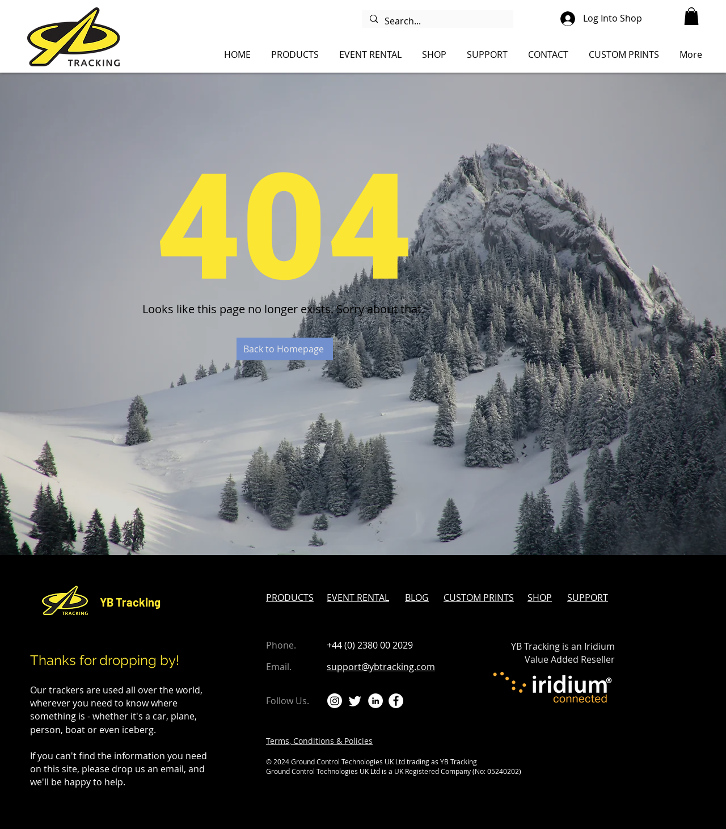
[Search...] (437, 21)
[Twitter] (355, 700)
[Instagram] (334, 700)
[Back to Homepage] (285, 349)
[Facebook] (396, 700)
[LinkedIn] (375, 700)
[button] (691, 16)
